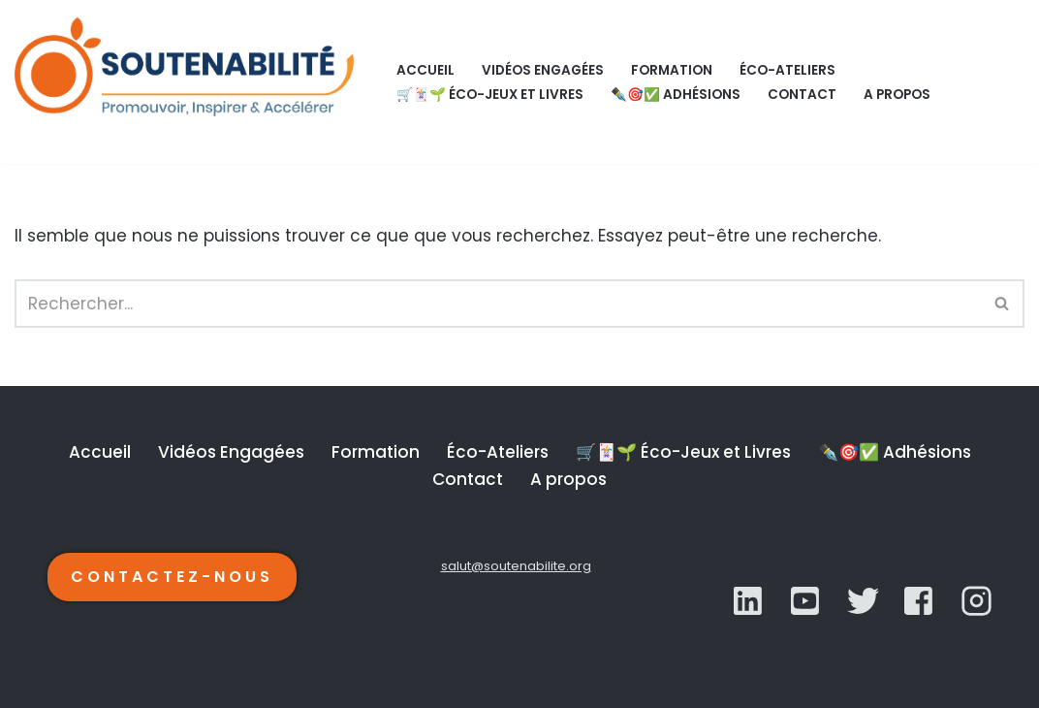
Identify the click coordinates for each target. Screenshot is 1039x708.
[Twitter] (807, 601)
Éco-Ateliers (787, 70)
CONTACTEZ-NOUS (172, 576)
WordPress (224, 681)
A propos (897, 94)
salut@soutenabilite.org (516, 566)
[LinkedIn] (750, 601)
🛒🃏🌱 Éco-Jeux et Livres (489, 94)
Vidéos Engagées (543, 70)
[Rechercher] (498, 303)
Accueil (425, 70)
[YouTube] (863, 601)
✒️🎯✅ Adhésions (675, 94)
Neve (36, 681)
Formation (671, 70)
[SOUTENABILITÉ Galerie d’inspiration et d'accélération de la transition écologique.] (189, 81)
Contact (802, 94)
